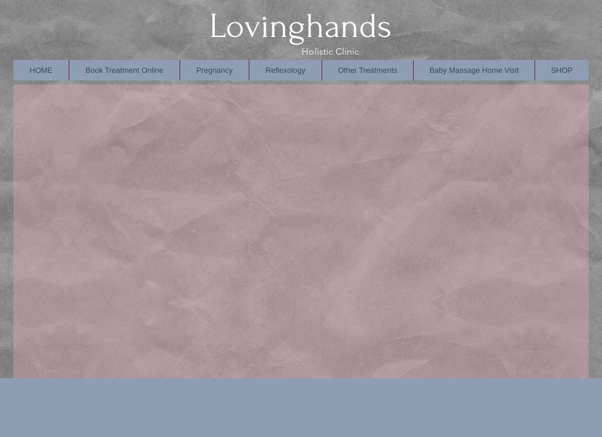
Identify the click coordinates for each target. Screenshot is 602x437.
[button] (285, 70)
